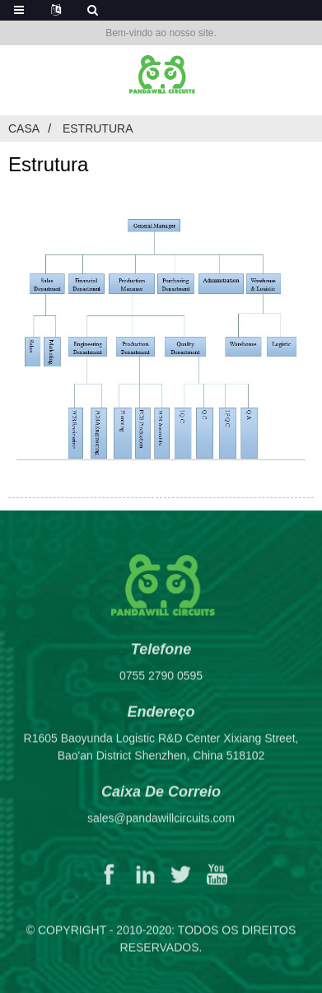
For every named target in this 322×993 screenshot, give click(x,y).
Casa (24, 128)
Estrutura (98, 128)
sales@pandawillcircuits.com (161, 826)
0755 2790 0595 (161, 684)
